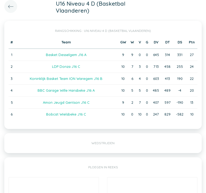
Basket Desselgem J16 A (66, 55)
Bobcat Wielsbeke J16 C (66, 114)
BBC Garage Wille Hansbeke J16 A (66, 90)
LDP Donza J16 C (66, 66)
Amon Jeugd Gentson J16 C (66, 102)
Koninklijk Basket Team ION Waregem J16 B (66, 78)
